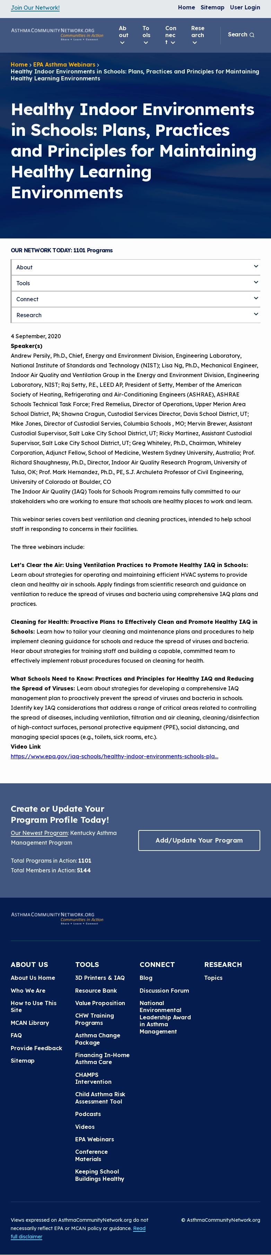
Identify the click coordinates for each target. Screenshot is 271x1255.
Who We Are (28, 990)
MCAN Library (30, 1022)
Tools (146, 35)
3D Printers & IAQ (100, 977)
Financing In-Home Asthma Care (102, 1058)
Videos (84, 1126)
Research (197, 35)
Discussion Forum (164, 990)
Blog (146, 977)
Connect (170, 35)
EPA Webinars (94, 1139)
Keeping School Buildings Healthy (99, 1175)
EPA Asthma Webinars (64, 64)
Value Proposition (100, 1003)
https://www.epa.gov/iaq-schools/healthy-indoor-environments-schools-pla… (114, 756)
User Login (245, 7)
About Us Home (33, 977)
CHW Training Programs (94, 1019)
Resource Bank (96, 990)
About (124, 35)
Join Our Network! (35, 7)
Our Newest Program (39, 832)
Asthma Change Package (97, 1039)
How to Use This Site (33, 1006)
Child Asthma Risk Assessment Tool (100, 1098)
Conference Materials (91, 1155)
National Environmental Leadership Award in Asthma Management (165, 1017)
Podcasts (88, 1113)
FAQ (16, 1035)
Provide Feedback (36, 1048)
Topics (213, 977)
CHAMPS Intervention (93, 1078)
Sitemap (213, 7)
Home (186, 7)
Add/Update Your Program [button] (199, 840)
